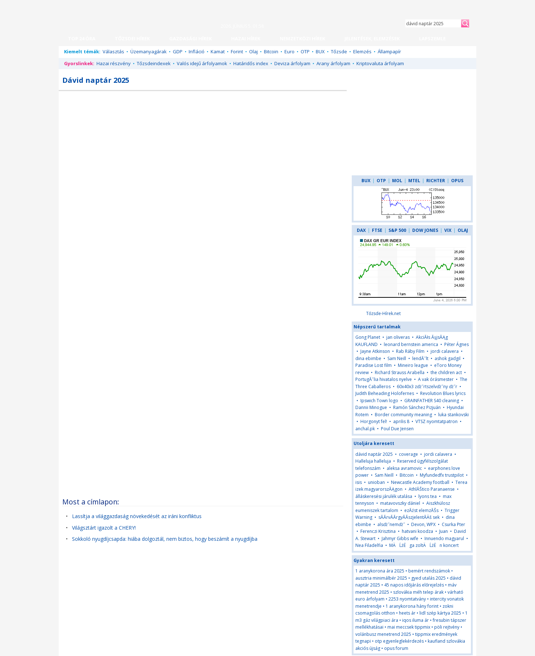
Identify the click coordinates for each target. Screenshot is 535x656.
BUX (320, 51)
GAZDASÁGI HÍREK (190, 38)
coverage (408, 454)
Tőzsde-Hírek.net (383, 313)
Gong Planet (367, 337)
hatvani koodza (417, 531)
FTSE (377, 230)
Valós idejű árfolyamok (202, 63)
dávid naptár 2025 (374, 454)
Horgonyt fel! (373, 421)
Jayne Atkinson (375, 351)
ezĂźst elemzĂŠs (421, 510)
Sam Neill (396, 358)
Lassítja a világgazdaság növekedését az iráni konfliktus (137, 516)
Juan (443, 531)
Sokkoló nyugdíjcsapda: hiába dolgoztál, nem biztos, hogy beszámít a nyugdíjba (164, 538)
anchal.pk (365, 429)
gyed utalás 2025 (428, 578)
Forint (237, 51)
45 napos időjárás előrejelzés (414, 585)
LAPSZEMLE (432, 38)
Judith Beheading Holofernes (384, 393)
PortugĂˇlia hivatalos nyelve (383, 379)
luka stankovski (453, 415)
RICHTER (435, 181)
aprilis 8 (401, 421)
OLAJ (463, 230)
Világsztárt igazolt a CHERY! (104, 527)
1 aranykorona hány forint (412, 606)
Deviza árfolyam (292, 63)
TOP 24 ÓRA (81, 38)
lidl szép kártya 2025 (440, 613)
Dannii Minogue (371, 407)
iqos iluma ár (415, 620)
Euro (289, 51)
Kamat (218, 51)
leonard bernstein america (411, 344)
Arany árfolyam (333, 63)
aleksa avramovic (404, 468)
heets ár (407, 613)
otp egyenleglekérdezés (399, 641)
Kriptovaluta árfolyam (380, 63)
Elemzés (362, 51)
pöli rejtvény (446, 627)
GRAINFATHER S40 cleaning (431, 400)
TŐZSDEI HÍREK (132, 38)
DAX (361, 230)
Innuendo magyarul (444, 538)
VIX (447, 230)
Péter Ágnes (456, 344)
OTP (305, 51)
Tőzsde (339, 51)
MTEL (414, 181)
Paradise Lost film (373, 365)
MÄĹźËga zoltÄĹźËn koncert (424, 545)
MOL (397, 181)
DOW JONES (425, 230)
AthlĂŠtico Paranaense (432, 489)
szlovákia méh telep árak (418, 592)
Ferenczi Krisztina (378, 531)
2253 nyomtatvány (407, 599)
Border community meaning (403, 415)
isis (358, 482)
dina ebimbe (368, 358)
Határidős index (250, 63)
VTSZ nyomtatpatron (436, 421)
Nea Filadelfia (369, 545)
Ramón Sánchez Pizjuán (417, 407)
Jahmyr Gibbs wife (400, 538)
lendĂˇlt (420, 358)
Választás (113, 51)
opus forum (396, 648)
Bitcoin (271, 51)
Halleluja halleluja (373, 461)
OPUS (457, 181)
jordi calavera (445, 351)
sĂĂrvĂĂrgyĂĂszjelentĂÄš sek (409, 517)
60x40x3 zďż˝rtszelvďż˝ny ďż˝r (427, 386)
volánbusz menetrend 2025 (383, 634)
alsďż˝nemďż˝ (391, 524)
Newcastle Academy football (420, 482)
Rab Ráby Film (410, 351)
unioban (376, 482)
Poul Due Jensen (397, 429)
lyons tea (427, 496)
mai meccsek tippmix (408, 627)
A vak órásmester (436, 379)
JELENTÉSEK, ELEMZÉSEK (372, 38)
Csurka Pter (453, 524)
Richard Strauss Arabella (399, 372)
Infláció (196, 51)
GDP (178, 51)
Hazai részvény (113, 63)
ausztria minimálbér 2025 (381, 578)
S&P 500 (397, 230)
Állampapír (389, 51)
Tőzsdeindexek (154, 63)
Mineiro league (413, 365)
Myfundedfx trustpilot (442, 475)
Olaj (253, 51)
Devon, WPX (423, 524)
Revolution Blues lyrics (443, 393)
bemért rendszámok (429, 571)
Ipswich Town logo (379, 400)
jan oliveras (398, 337)
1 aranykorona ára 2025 (379, 571)
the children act (446, 372)
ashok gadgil (447, 358)
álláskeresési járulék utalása (383, 496)
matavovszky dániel (400, 503)
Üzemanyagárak (148, 51)
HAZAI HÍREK (245, 38)
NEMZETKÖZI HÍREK (302, 38)
